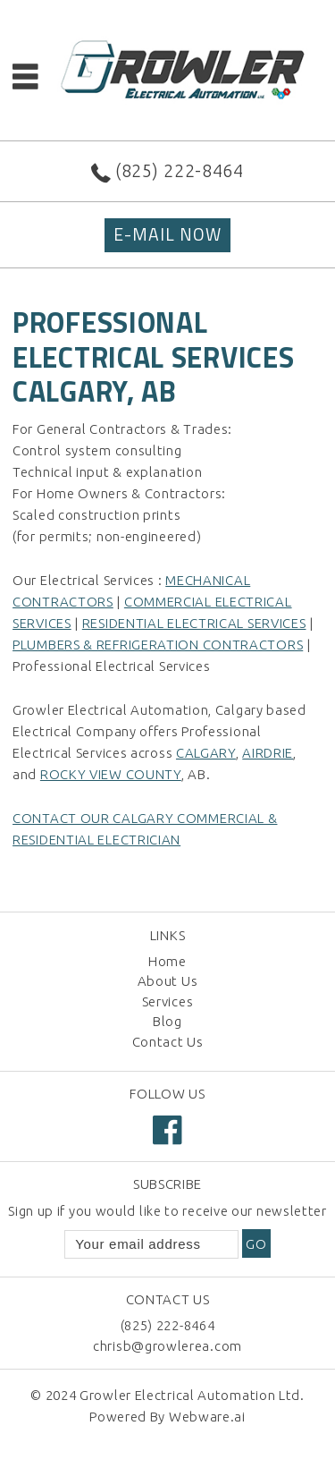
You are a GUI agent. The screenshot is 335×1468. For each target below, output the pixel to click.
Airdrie (267, 752)
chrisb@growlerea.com (167, 1345)
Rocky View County (110, 774)
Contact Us (168, 1041)
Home (167, 961)
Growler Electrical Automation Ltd (190, 1395)
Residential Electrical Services (194, 623)
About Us (168, 981)
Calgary (206, 752)
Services (168, 1001)
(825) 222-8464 (179, 170)
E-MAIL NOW (167, 234)
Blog (167, 1021)
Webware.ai (207, 1416)
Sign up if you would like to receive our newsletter (167, 1210)
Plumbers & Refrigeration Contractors (158, 644)
